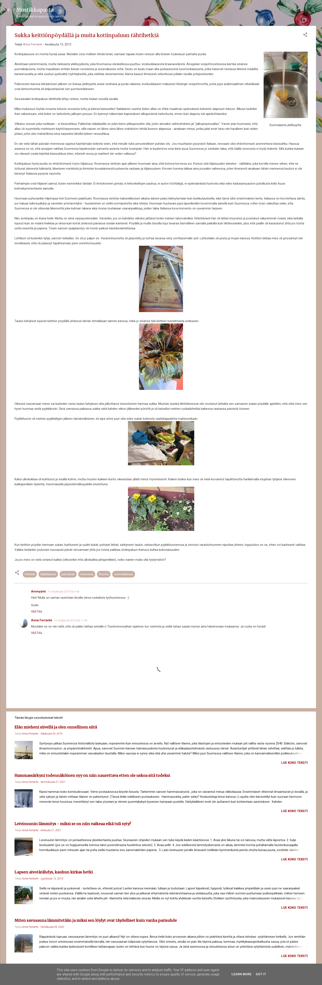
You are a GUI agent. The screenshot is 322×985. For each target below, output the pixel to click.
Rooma (104, 574)
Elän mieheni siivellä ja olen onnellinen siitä (55, 727)
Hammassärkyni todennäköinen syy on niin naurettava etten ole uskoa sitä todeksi (92, 775)
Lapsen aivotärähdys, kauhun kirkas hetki (53, 872)
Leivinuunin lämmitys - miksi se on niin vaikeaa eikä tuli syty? (72, 823)
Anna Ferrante (41, 620)
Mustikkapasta (35, 10)
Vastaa (36, 611)
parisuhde (68, 574)
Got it (261, 974)
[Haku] (313, 11)
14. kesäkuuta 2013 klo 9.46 (63, 591)
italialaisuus (48, 574)
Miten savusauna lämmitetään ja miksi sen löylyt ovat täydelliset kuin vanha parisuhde (95, 920)
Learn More (242, 974)
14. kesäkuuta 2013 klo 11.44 (70, 620)
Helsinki (30, 574)
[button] (305, 35)
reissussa (86, 574)
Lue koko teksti (294, 763)
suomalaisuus (123, 574)
